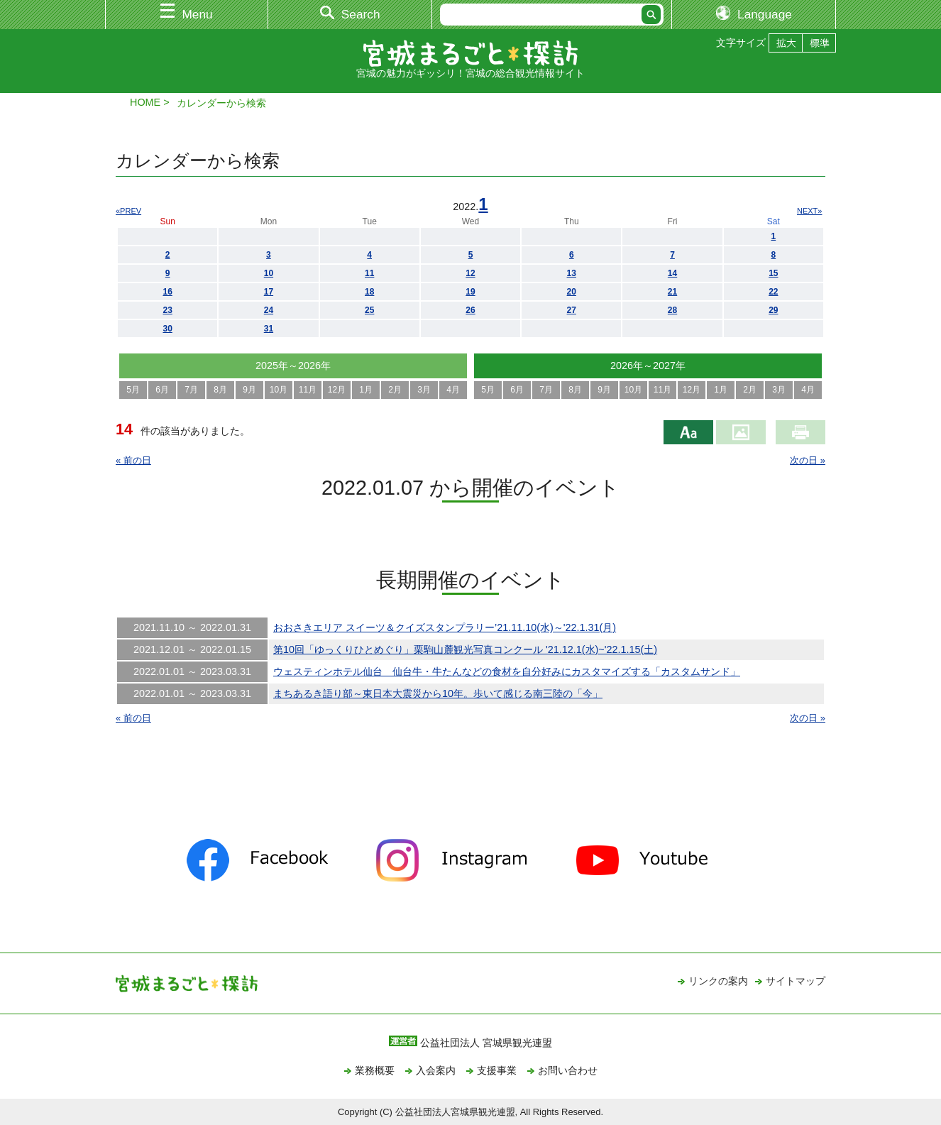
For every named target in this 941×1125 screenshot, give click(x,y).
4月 (453, 390)
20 (571, 292)
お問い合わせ (568, 1070)
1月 (366, 390)
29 (773, 310)
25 (369, 310)
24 (268, 310)
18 (369, 292)
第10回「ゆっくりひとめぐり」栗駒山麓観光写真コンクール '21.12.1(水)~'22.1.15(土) (465, 649)
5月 (133, 390)
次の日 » (807, 460)
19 (470, 292)
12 (470, 273)
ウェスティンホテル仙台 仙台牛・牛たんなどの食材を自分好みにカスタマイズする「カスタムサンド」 (506, 671)
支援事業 (497, 1070)
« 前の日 (133, 460)
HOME (145, 102)
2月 (395, 390)
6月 (162, 390)
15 (773, 273)
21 (672, 292)
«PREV (128, 211)
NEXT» (809, 211)
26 (470, 310)
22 (773, 292)
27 (571, 310)
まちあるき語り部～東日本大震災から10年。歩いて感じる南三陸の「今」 (437, 693)
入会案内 (436, 1070)
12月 (337, 390)
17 (268, 292)
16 (167, 292)
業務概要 (375, 1070)
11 (369, 273)
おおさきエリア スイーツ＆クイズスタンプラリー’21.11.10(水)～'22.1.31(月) (444, 627)
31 (268, 329)
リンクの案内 (718, 981)
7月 (191, 390)
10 (268, 273)
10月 (278, 390)
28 (672, 310)
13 (571, 273)
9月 (249, 390)
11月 (308, 390)
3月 (424, 390)
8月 (220, 390)
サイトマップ (795, 981)
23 (167, 310)
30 (167, 329)
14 (672, 273)
